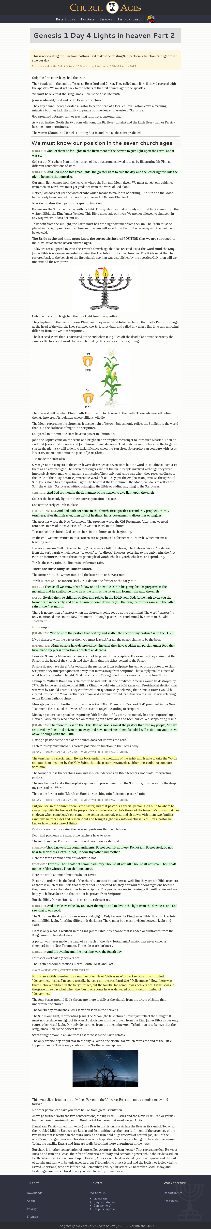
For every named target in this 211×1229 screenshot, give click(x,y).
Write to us (103, 1200)
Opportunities (172, 1192)
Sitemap (32, 1216)
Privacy (32, 1208)
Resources (170, 1200)
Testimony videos (129, 19)
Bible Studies (65, 19)
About (31, 1200)
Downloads (34, 1192)
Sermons (105, 19)
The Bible (87, 19)
